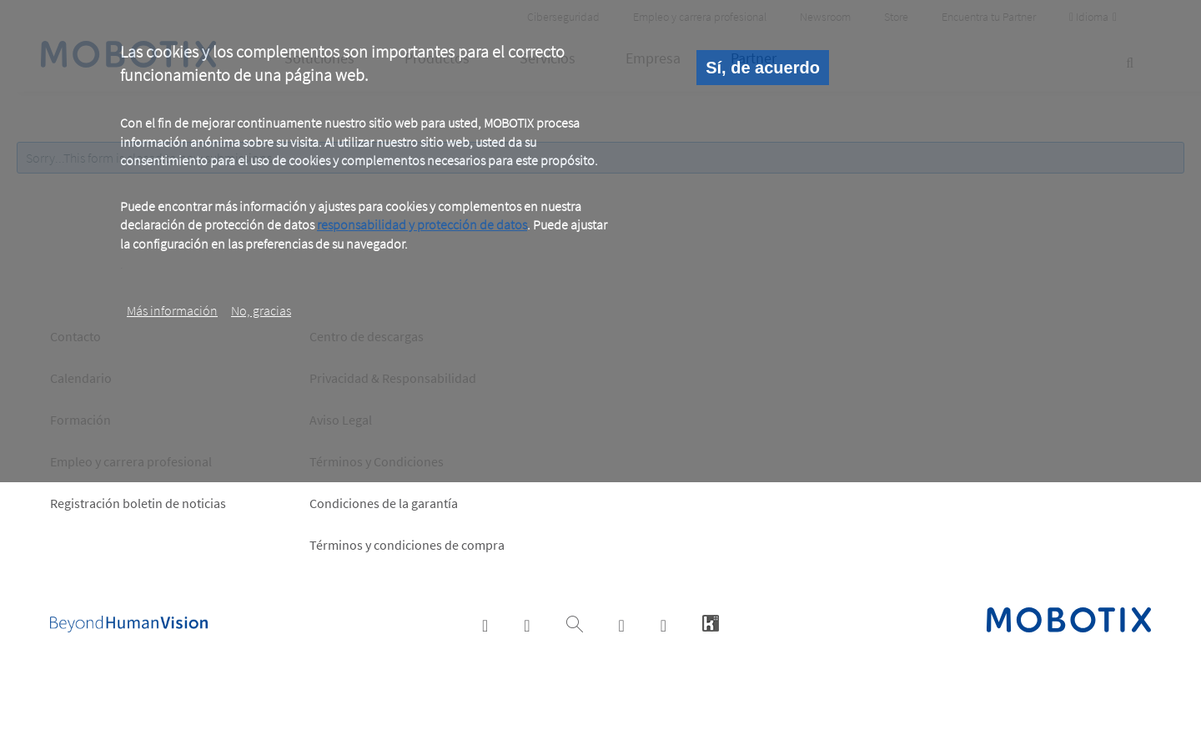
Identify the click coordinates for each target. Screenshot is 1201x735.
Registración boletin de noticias (138, 503)
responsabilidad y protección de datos (422, 224)
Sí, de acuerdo (763, 67)
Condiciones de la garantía (383, 503)
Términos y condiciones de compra (407, 544)
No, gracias (261, 310)
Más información (172, 310)
